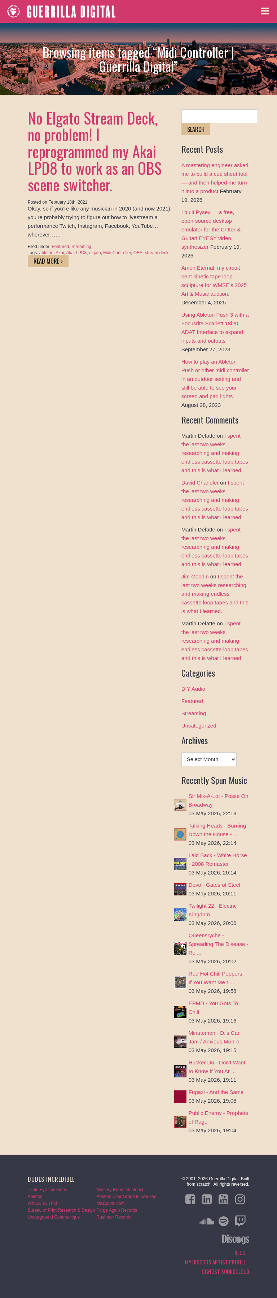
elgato (95, 252)
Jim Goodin (195, 576)
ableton (46, 252)
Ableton (35, 1196)
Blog (240, 1252)
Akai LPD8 (76, 252)
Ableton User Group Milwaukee (127, 1196)
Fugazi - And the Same (216, 1092)
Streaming (81, 246)
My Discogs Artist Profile (215, 1262)
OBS (137, 252)
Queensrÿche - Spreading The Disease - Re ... (219, 944)
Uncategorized (198, 725)
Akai (60, 252)
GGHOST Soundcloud (225, 1271)
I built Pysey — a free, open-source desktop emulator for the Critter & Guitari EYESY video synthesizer (211, 229)
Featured (60, 246)
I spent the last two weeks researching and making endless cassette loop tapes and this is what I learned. (214, 453)
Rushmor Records (114, 1217)
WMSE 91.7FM (42, 1203)
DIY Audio (193, 689)
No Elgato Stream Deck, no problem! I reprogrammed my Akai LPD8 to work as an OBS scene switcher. (95, 151)
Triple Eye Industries (47, 1189)
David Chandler (200, 482)
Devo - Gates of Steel (214, 885)
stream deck (156, 252)
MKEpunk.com (111, 1203)
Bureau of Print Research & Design (61, 1210)
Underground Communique (54, 1217)
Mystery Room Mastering (121, 1189)
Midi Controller (117, 252)
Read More (48, 261)
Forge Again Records (117, 1210)
